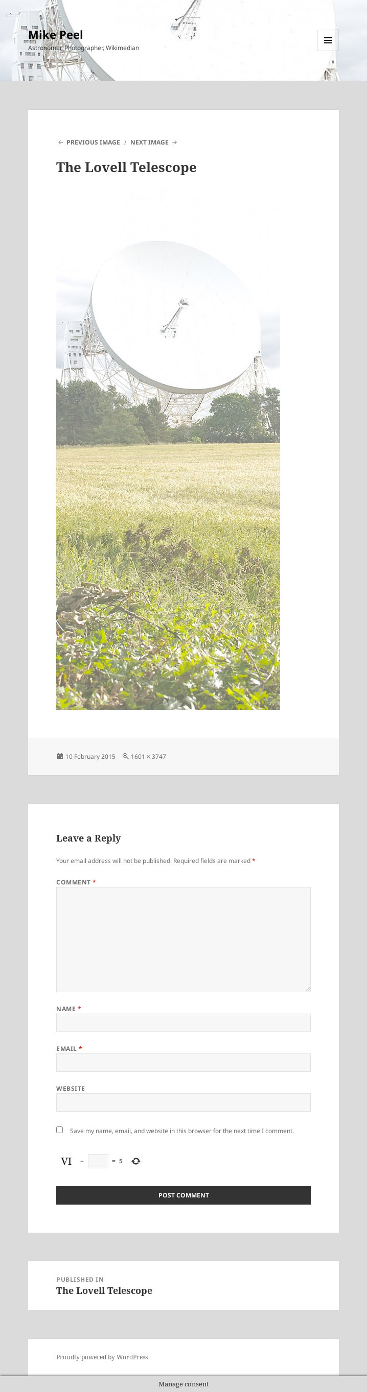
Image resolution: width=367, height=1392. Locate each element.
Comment (76, 882)
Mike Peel (55, 34)
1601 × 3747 (148, 756)
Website (70, 1088)
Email (69, 1048)
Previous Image (93, 142)
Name (68, 1008)
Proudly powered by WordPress (102, 1357)
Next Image (149, 142)
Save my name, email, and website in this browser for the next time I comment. (182, 1130)
